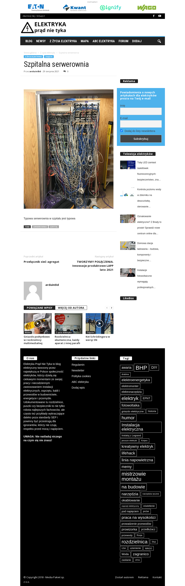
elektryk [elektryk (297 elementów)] (130, 398)
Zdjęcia (48, 56)
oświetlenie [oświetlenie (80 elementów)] (149, 506)
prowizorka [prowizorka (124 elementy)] (129, 529)
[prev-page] (107, 308)
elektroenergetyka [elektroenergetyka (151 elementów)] (136, 380)
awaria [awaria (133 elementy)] (126, 367)
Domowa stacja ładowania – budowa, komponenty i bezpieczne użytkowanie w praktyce (149, 252)
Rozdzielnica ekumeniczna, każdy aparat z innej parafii (67, 340)
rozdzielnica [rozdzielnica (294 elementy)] (135, 541)
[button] (159, 41)
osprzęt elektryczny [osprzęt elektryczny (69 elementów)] (130, 506)
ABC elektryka (80, 381)
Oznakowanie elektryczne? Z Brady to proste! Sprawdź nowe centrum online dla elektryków (149, 225)
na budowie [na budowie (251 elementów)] (133, 486)
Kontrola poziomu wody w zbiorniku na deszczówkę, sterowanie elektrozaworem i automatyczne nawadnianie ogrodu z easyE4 (149, 198)
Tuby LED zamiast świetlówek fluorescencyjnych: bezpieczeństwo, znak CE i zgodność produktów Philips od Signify (148, 172)
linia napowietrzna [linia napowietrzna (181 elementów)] (137, 460)
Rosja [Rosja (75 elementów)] (139, 535)
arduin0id (35, 71)
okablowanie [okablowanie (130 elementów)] (131, 500)
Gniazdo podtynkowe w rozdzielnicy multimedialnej (37, 340)
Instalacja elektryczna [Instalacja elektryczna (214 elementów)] (132, 427)
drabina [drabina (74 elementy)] (125, 374)
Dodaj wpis (78, 387)
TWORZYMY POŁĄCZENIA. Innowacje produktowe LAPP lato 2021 (92, 266)
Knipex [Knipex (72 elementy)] (144, 440)
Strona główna (30, 52)
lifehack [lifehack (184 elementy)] (128, 453)
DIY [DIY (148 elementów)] (154, 367)
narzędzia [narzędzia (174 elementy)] (130, 494)
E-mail (124, 118)
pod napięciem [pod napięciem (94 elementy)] (130, 511)
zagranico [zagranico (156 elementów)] (141, 554)
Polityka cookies (81, 376)
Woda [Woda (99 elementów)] (125, 554)
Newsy (41, 41)
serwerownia (40, 227)
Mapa (85, 41)
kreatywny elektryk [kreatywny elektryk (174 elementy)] (137, 446)
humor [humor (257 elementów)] (128, 417)
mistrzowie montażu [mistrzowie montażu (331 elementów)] (134, 476)
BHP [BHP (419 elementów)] (141, 368)
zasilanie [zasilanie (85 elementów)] (126, 560)
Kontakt (157, 577)
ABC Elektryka (104, 41)
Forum (123, 41)
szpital (54, 227)
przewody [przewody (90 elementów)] (127, 535)
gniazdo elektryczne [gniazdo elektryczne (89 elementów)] (133, 411)
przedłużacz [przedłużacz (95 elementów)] (148, 529)
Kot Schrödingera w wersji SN (98, 338)
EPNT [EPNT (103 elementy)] (146, 398)
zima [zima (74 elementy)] (137, 560)
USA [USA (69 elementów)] (124, 548)
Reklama (143, 577)
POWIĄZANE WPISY (39, 308)
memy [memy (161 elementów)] (127, 467)
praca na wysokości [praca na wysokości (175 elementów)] (139, 517)
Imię (122, 105)
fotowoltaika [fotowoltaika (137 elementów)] (130, 405)
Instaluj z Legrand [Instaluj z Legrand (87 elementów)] (131, 435)
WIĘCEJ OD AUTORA (71, 308)
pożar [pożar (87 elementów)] (146, 511)
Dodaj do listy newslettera (137, 131)
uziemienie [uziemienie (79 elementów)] (135, 548)
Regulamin (78, 364)
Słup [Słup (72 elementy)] (154, 542)
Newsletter (78, 370)
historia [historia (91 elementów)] (152, 411)
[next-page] (111, 308)
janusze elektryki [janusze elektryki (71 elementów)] (129, 440)
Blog (28, 41)
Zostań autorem (124, 577)
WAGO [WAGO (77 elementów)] (148, 548)
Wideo (28, 332)
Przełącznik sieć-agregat (41, 261)
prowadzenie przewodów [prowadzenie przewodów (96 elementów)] (136, 523)
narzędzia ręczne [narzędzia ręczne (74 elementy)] (151, 494)
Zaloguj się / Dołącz (34, 16)
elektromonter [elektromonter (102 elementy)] (130, 386)
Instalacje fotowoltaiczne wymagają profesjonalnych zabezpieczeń (145, 279)
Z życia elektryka (63, 41)
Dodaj (137, 41)
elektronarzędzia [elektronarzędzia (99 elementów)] (132, 391)
